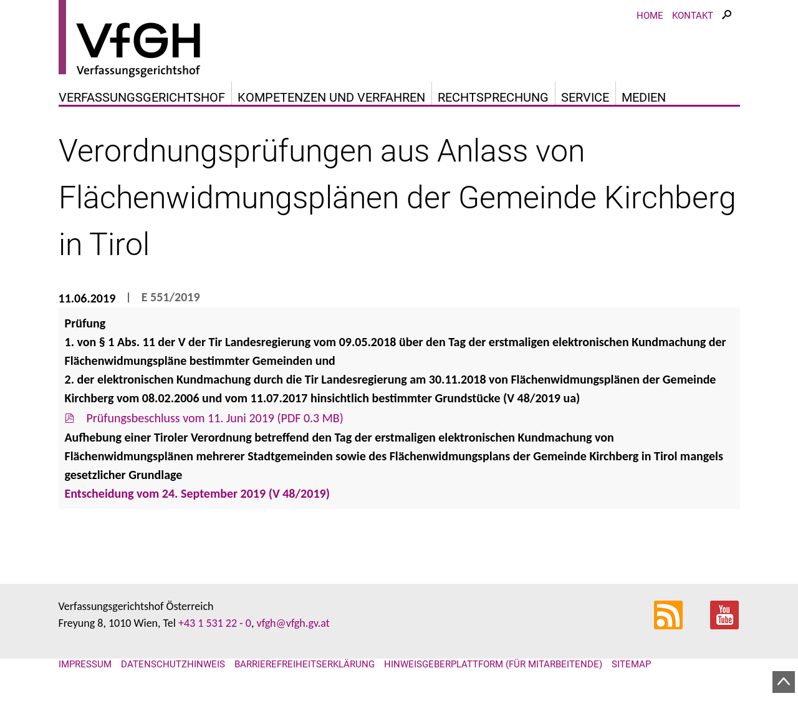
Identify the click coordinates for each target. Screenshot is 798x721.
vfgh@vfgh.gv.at (292, 623)
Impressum (85, 664)
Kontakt (692, 15)
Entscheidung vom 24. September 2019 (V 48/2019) (197, 493)
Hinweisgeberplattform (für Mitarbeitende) (493, 664)
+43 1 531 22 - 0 (214, 623)
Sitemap (631, 664)
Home (650, 15)
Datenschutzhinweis (173, 664)
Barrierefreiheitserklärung (304, 664)
